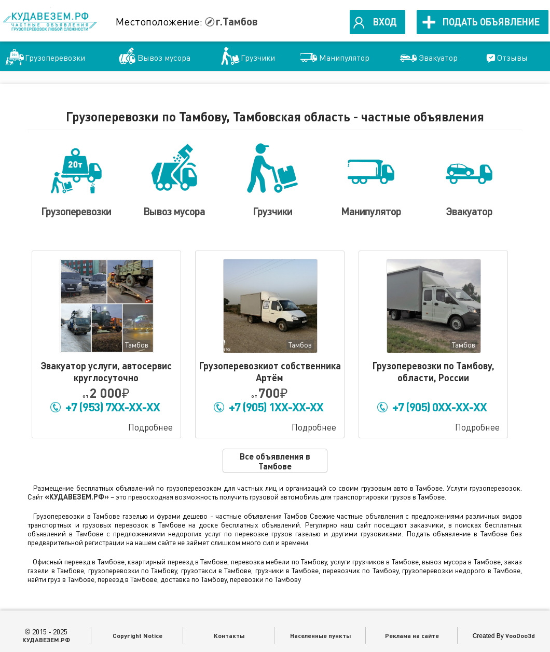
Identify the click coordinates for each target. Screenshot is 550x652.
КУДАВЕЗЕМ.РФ (46, 639)
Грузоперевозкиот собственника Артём (270, 371)
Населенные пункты (320, 635)
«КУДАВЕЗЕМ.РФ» (77, 496)
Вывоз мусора (164, 57)
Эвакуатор (438, 57)
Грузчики (258, 57)
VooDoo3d (520, 635)
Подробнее (150, 427)
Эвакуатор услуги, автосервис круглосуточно (106, 371)
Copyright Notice (137, 635)
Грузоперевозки (55, 57)
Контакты (229, 635)
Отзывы (512, 57)
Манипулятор (344, 57)
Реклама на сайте (412, 635)
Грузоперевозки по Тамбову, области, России (433, 371)
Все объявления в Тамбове (275, 461)
